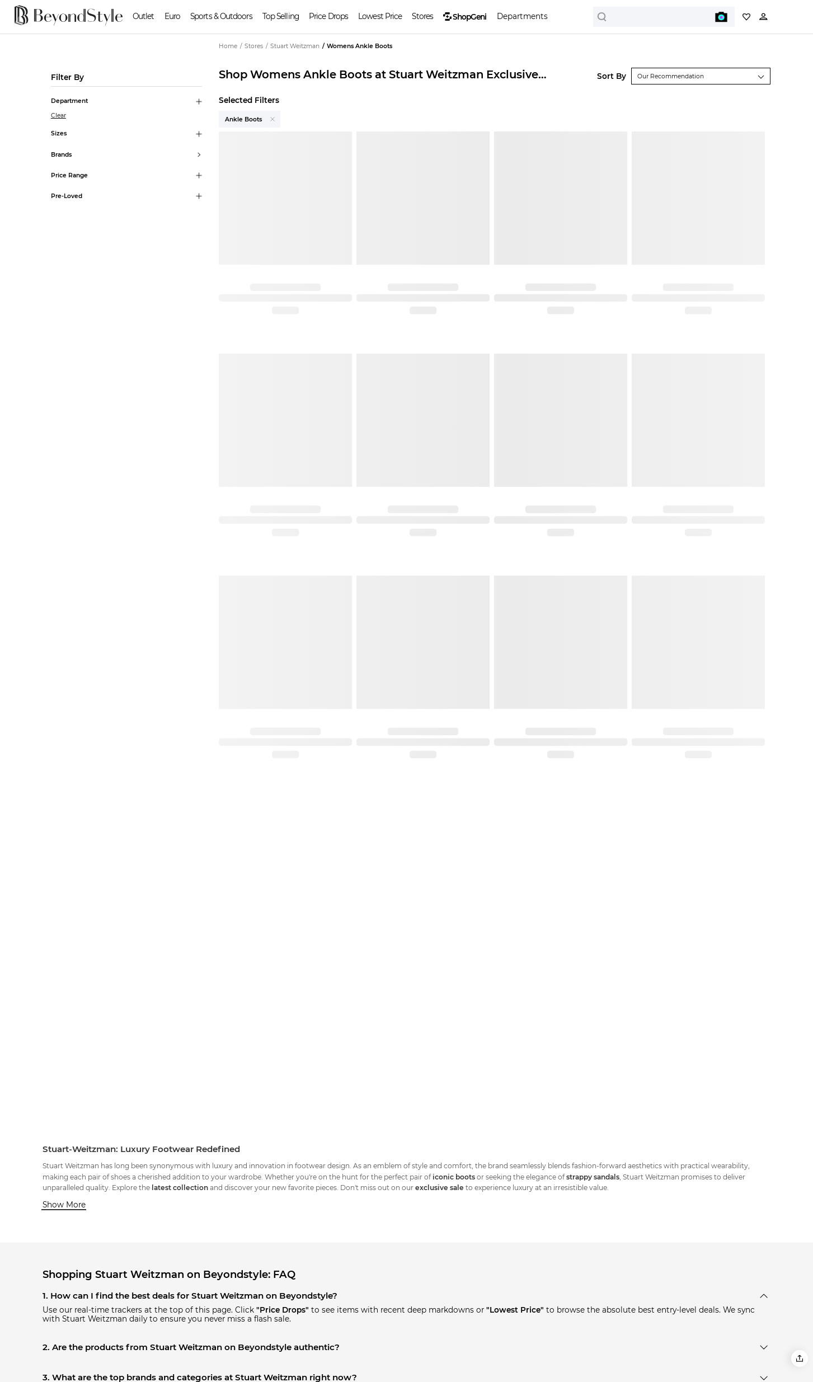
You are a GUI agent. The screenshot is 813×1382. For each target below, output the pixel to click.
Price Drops (328, 16)
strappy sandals (592, 1177)
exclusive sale (439, 1187)
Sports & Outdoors (221, 16)
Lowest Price (380, 16)
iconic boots (454, 1177)
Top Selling (280, 16)
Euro (172, 16)
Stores (422, 16)
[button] (799, 1358)
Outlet (143, 16)
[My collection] (746, 17)
